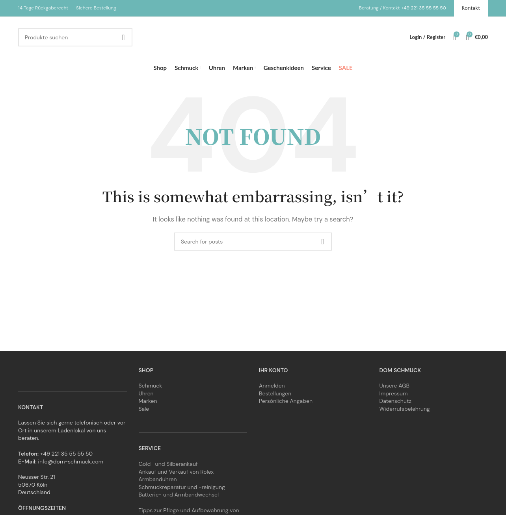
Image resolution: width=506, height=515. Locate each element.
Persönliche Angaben (286, 400)
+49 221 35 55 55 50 (423, 8)
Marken (148, 400)
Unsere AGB (395, 385)
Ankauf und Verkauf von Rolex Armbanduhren (176, 475)
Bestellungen (275, 393)
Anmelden (272, 385)
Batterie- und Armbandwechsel (179, 494)
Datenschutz (395, 400)
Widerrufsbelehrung (405, 408)
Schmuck (150, 385)
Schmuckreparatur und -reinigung (182, 487)
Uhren (146, 393)
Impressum (394, 393)
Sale (144, 408)
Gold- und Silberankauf (168, 463)
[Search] (75, 37)
